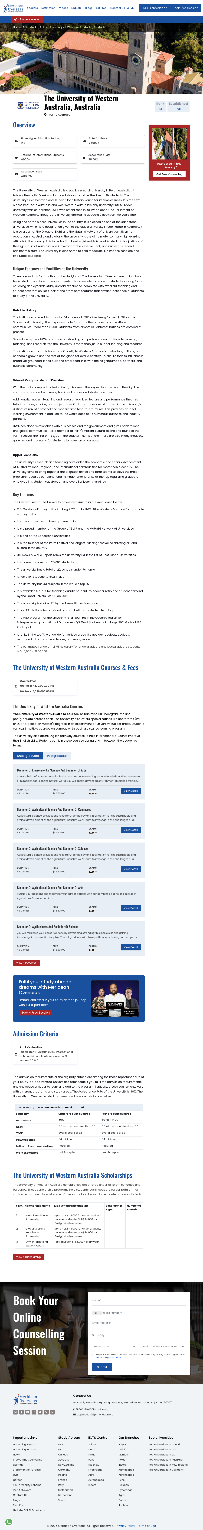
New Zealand (66, 1465)
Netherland (65, 1495)
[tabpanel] (79, 865)
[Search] (128, 8)
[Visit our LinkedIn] (34, 1412)
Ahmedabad (126, 1470)
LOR (15, 1475)
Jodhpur (123, 1505)
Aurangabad (96, 1480)
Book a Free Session (35, 1013)
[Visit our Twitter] (40, 1412)
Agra (91, 1475)
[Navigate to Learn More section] (132, 8)
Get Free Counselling (169, 174)
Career (17, 1480)
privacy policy (114, 1357)
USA (60, 1444)
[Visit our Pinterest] (46, 1412)
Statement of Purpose (27, 1470)
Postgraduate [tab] (57, 756)
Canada (63, 1454)
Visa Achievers (22, 1490)
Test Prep (100, 8)
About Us (33, 8)
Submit (102, 1367)
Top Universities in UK (162, 1454)
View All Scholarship (28, 1257)
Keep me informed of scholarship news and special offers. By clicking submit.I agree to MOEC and (141, 1356)
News (16, 1454)
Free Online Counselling (27, 1459)
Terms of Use (146, 1526)
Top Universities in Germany (166, 1470)
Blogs (88, 8)
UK (60, 1449)
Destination (47, 8)
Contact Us (117, 8)
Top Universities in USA (163, 1449)
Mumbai (123, 1454)
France (62, 1480)
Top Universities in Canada (165, 1444)
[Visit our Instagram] (15, 1412)
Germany (64, 1470)
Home (17, 27)
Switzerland (65, 1490)
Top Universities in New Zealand (168, 1465)
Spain (61, 1500)
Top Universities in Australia (166, 1459)
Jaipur (92, 1444)
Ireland (62, 1475)
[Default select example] (114, 1347)
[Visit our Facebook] (21, 1412)
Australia (32, 27)
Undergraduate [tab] (28, 756)
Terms (99, 1357)
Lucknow (93, 1465)
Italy (61, 1485)
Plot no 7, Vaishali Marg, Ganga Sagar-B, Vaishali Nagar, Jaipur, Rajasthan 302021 (122, 1402)
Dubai (122, 1500)
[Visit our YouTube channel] (27, 1412)
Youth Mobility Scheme (27, 1485)
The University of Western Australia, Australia (74, 27)
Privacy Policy (125, 1526)
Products (76, 8)
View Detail (131, 791)
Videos (63, 8)
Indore (92, 1485)
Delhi (91, 1449)
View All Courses (26, 963)
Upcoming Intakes (24, 1449)
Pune (91, 1459)
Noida (91, 1454)
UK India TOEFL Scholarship (29, 1510)
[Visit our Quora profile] (52, 1412)
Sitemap (18, 1465)
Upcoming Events (24, 1444)
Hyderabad (95, 1470)
